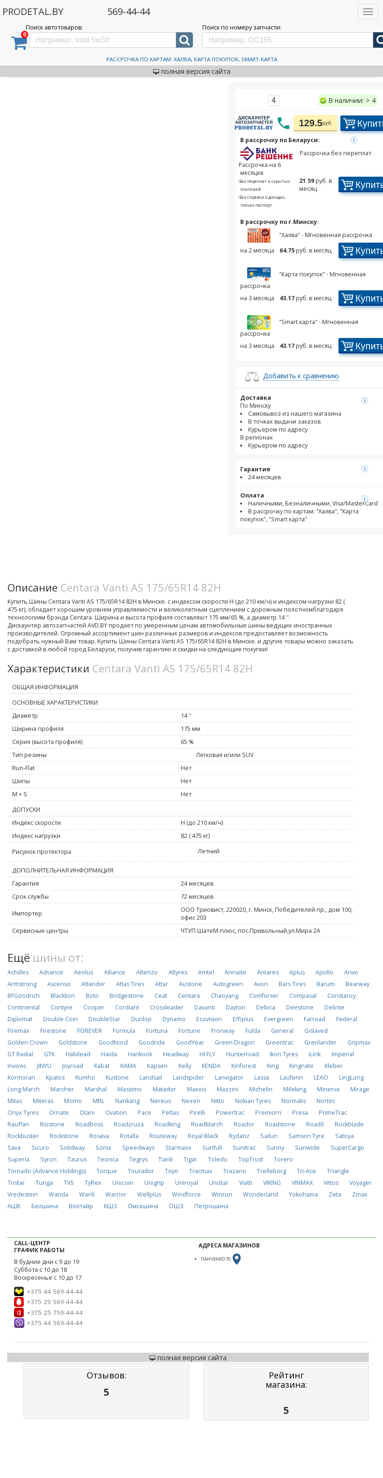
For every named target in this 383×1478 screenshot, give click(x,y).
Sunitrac (244, 1148)
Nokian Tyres (253, 1101)
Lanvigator (229, 1077)
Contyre (62, 1007)
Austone (190, 984)
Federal (346, 1019)
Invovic (16, 1066)
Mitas (14, 1101)
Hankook (140, 1054)
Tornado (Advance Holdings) (46, 1171)
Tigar (190, 1159)
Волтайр (81, 1206)
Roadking (167, 1124)
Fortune (189, 1031)
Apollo (324, 972)
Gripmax (359, 1042)
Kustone (117, 1077)
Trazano (234, 1171)
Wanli (87, 1194)
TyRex (93, 1183)
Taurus (77, 1159)
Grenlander (320, 1042)
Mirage (359, 1089)
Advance (51, 972)
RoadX (315, 1124)
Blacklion (63, 996)
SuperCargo (347, 1148)
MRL (98, 1101)
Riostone (52, 1124)
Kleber (333, 1066)
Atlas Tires (130, 984)
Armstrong (22, 984)
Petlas (170, 1113)
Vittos (331, 1183)
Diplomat (19, 1019)
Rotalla (129, 1136)
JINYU (44, 1066)
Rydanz (239, 1136)
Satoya (344, 1136)
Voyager (360, 1183)
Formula (124, 1031)
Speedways (138, 1148)
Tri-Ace (306, 1171)
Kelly (184, 1066)
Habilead (78, 1054)
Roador (244, 1124)
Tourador (141, 1171)
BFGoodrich (23, 996)
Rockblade (349, 1124)
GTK (49, 1054)
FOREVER (89, 1031)
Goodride (152, 1042)
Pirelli (197, 1113)
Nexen (191, 1101)
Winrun (222, 1194)
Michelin (261, 1089)
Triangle (338, 1171)
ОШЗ (176, 1206)
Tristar (16, 1183)
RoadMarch (207, 1124)
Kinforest (243, 1066)
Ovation (116, 1113)
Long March (23, 1089)
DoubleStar (104, 1019)
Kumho (85, 1077)
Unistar (218, 1183)
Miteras (43, 1101)
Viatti (245, 1183)
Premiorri (268, 1113)
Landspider (188, 1077)
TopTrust (250, 1159)
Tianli (165, 1159)
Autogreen (228, 984)
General (282, 1031)
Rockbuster (23, 1136)
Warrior (115, 1194)
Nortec (326, 1101)
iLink (315, 1054)
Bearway (357, 984)
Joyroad (72, 1066)
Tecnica (107, 1159)
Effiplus (243, 1019)
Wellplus (149, 1194)
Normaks (293, 1101)
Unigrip (154, 1183)
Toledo (218, 1159)
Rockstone (64, 1136)
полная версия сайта (191, 71)
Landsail (151, 1077)
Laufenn (291, 1077)
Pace (144, 1113)
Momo (73, 1101)
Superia (18, 1159)
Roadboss (89, 1124)
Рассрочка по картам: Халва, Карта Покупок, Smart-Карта (191, 59)
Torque (106, 1171)
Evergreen (278, 1019)
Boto (92, 996)
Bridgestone (127, 996)
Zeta (335, 1194)
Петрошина (211, 1206)
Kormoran (21, 1077)
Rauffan (18, 1124)
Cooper (93, 1007)
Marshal (96, 1089)
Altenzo (147, 972)
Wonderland (260, 1194)
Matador (164, 1089)
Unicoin (122, 1183)
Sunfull (212, 1148)
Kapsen (157, 1066)
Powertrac (230, 1113)
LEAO (321, 1077)
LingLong (351, 1077)
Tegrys (138, 1159)
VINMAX (302, 1183)
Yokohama (303, 1194)
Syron (48, 1159)
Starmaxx (178, 1148)
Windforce (186, 1194)
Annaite (235, 972)
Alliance (114, 972)
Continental (23, 1007)
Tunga (44, 1183)
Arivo (351, 972)
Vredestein (22, 1194)
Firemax (18, 1031)
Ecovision (209, 1019)
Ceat (161, 996)
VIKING (272, 1183)
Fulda (252, 1031)
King (273, 1066)
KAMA (128, 1066)
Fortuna (157, 1031)
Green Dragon (235, 1042)
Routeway (163, 1136)
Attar (161, 984)
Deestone (300, 1007)
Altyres (178, 972)
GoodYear (190, 1042)
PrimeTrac (333, 1113)
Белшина (44, 1206)
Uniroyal (186, 1183)
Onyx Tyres (22, 1113)
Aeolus (83, 972)
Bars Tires (292, 984)
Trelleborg (271, 1171)
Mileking (294, 1089)
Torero (283, 1159)
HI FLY (207, 1054)
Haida (109, 1054)
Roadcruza (129, 1124)
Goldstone (73, 1042)
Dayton (235, 1007)
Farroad (314, 1019)
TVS (69, 1183)
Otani (87, 1113)
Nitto (217, 1101)
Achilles (18, 972)
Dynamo (173, 1019)
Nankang (127, 1101)
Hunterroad (242, 1054)
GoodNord (113, 1042)
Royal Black (203, 1136)
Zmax (360, 1194)
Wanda (58, 1194)
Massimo (130, 1089)
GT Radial (20, 1054)
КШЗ (110, 1206)
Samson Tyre (306, 1136)
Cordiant (127, 1007)
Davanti (204, 1007)
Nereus (160, 1101)
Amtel (206, 972)
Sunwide (307, 1148)
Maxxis (196, 1089)
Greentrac (279, 1042)
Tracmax (201, 1171)
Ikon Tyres (284, 1054)
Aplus (297, 972)
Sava (14, 1148)
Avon (261, 984)
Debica (265, 1007)
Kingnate (301, 1066)
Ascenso (59, 984)
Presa (300, 1113)
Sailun (269, 1136)
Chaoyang (224, 996)
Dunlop (141, 1019)
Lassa (261, 1077)
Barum (326, 984)
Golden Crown (27, 1042)
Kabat (102, 1066)
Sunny (275, 1148)
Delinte (334, 1007)
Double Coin (60, 1019)
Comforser (264, 996)
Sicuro (40, 1148)
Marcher (62, 1089)
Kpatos (55, 1077)
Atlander (93, 984)
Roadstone (280, 1124)
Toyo (171, 1171)
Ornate (59, 1113)
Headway (176, 1054)
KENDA (211, 1066)
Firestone (53, 1031)
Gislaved (316, 1031)
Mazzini (227, 1089)
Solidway (72, 1148)
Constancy (341, 996)
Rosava (99, 1136)
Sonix (103, 1148)
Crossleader (167, 1007)
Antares (268, 972)
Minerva (328, 1089)
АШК (14, 1206)
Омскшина (143, 1206)
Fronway (223, 1031)
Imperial (342, 1054)
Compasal (303, 996)
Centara (189, 996)
